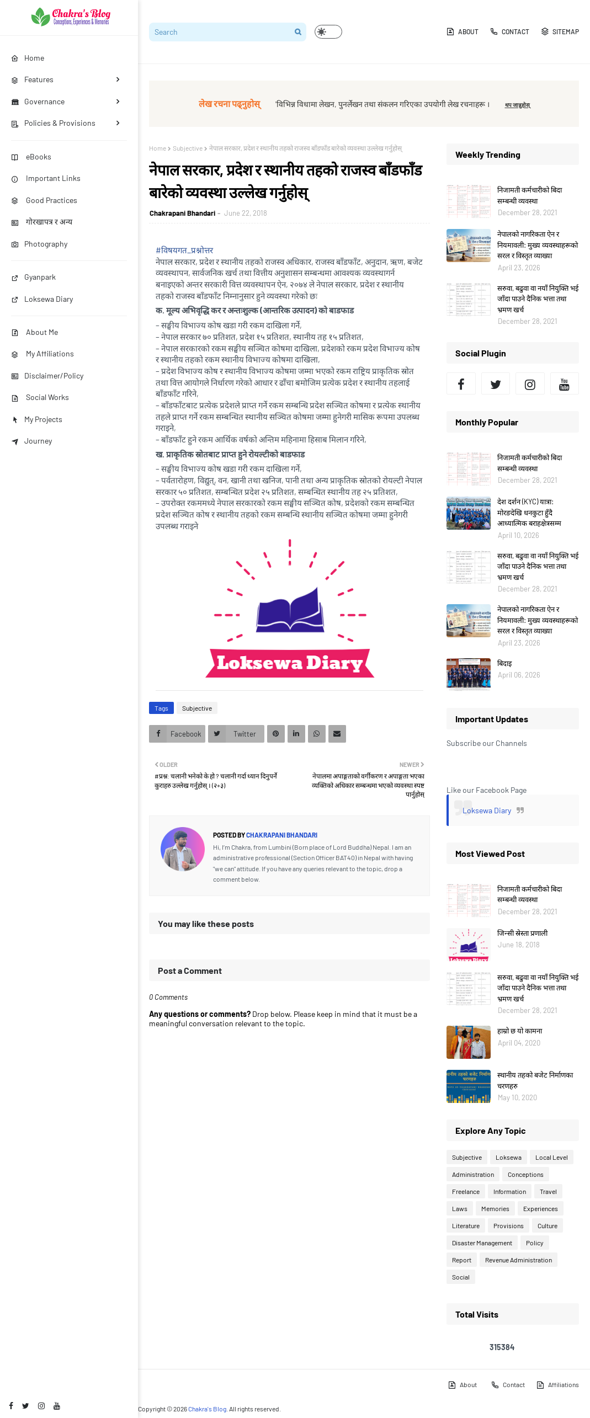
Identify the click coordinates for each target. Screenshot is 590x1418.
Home (157, 148)
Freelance (466, 1191)
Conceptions (526, 1174)
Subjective (188, 148)
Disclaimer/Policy (47, 375)
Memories (495, 1208)
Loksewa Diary (42, 298)
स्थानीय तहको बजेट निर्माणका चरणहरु (535, 1080)
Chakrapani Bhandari (182, 213)
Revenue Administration (518, 1260)
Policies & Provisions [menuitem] (53, 122)
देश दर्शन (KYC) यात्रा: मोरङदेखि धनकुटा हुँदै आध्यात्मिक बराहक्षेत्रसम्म (529, 512)
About (462, 31)
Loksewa (509, 1157)
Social (461, 1277)
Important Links (46, 178)
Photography (39, 243)
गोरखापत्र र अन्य (41, 221)
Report (461, 1260)
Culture (547, 1225)
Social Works (40, 397)
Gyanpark (33, 276)
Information (509, 1191)
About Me (34, 332)
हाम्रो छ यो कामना (519, 1030)
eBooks (31, 156)
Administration (473, 1174)
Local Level (551, 1157)
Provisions (508, 1225)
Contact (509, 31)
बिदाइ (504, 663)
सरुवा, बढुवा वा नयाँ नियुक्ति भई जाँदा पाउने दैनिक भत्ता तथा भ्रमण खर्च (537, 299)
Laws (459, 1208)
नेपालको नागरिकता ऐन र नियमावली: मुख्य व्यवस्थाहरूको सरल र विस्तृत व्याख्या (537, 245)
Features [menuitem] (32, 79)
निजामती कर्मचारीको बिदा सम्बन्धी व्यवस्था (529, 195)
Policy (535, 1242)
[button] (328, 32)
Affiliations (557, 1384)
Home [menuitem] (27, 57)
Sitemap (559, 31)
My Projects (36, 419)
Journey (31, 440)
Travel (548, 1191)
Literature (466, 1225)
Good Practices (44, 200)
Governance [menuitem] (38, 101)
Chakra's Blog (207, 1408)
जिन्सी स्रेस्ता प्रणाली (522, 933)
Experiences (540, 1208)
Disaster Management (482, 1242)
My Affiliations (42, 353)
